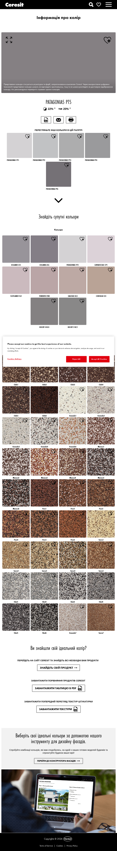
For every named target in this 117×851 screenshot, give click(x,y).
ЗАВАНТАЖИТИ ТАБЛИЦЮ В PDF (58, 688)
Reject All (76, 359)
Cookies (59, 845)
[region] (58, 351)
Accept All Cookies (99, 359)
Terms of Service (46, 845)
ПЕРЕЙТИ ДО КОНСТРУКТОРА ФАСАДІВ (58, 761)
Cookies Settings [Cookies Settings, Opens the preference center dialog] (14, 359)
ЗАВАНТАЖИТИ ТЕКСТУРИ (58, 709)
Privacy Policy (72, 845)
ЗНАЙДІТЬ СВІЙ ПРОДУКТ (58, 667)
